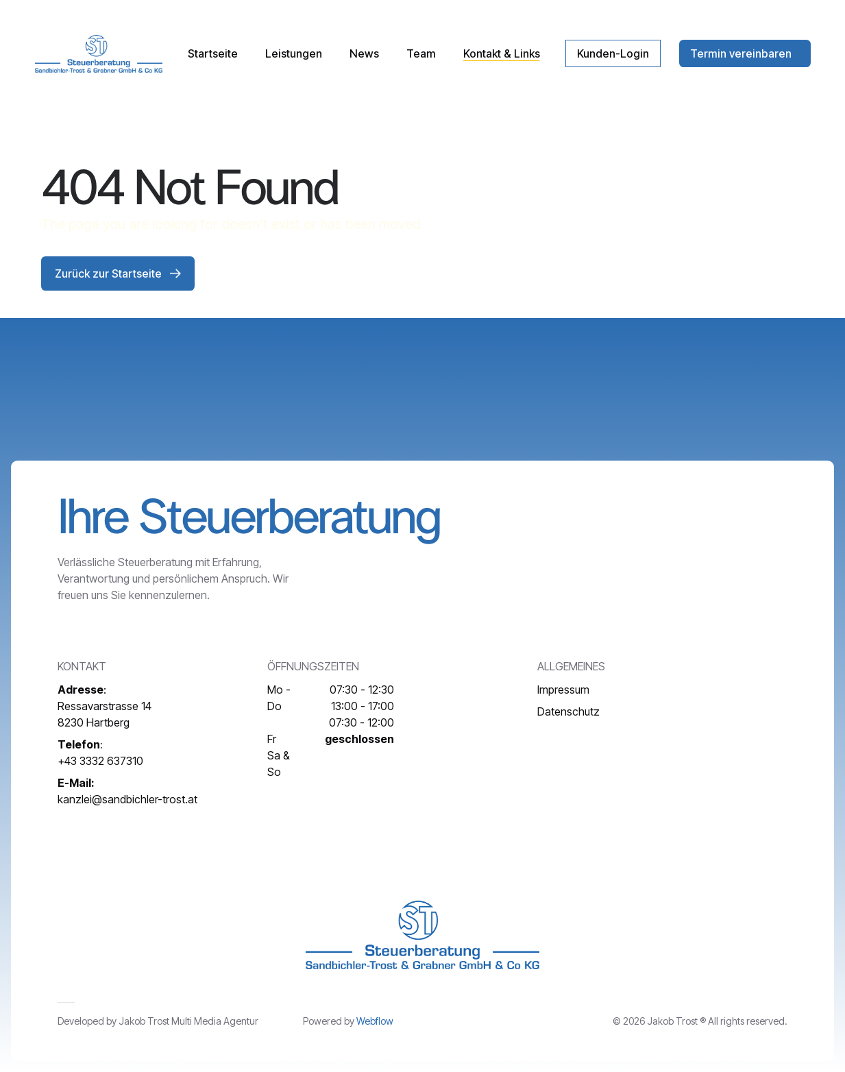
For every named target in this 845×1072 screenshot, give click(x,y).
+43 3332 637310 (100, 753)
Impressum (563, 689)
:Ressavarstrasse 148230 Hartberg (104, 706)
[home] (98, 54)
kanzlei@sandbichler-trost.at (127, 791)
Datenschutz (568, 711)
